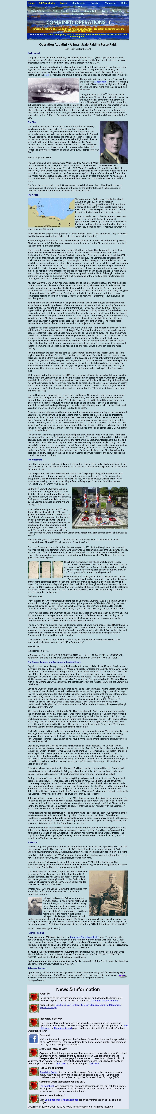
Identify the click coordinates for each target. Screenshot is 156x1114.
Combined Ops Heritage (67, 1004)
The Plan (32, 122)
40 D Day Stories (90, 1004)
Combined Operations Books (84, 937)
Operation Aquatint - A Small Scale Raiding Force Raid (77, 44)
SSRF (47, 74)
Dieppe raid (100, 81)
